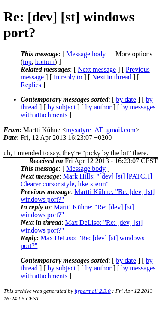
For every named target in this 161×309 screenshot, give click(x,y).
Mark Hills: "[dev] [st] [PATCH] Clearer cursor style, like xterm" (86, 180)
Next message (97, 69)
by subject (62, 107)
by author (98, 107)
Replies (31, 84)
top (27, 61)
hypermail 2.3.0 (93, 291)
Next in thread (111, 77)
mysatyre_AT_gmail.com (100, 129)
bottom (45, 61)
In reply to (68, 77)
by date (126, 99)
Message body (86, 54)
